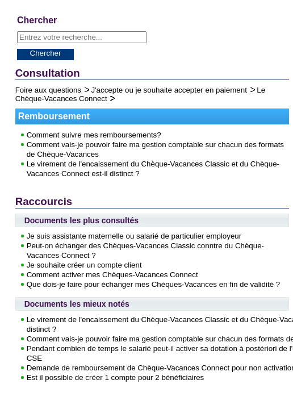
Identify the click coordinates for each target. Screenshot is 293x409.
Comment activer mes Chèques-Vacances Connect (112, 274)
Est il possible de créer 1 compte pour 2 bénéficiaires (115, 377)
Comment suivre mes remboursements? (94, 135)
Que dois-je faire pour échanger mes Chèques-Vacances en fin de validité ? (154, 284)
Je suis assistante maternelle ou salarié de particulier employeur (134, 236)
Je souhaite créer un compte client (84, 265)
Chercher (45, 53)
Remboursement (54, 116)
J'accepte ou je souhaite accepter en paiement (170, 90)
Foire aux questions (49, 90)
